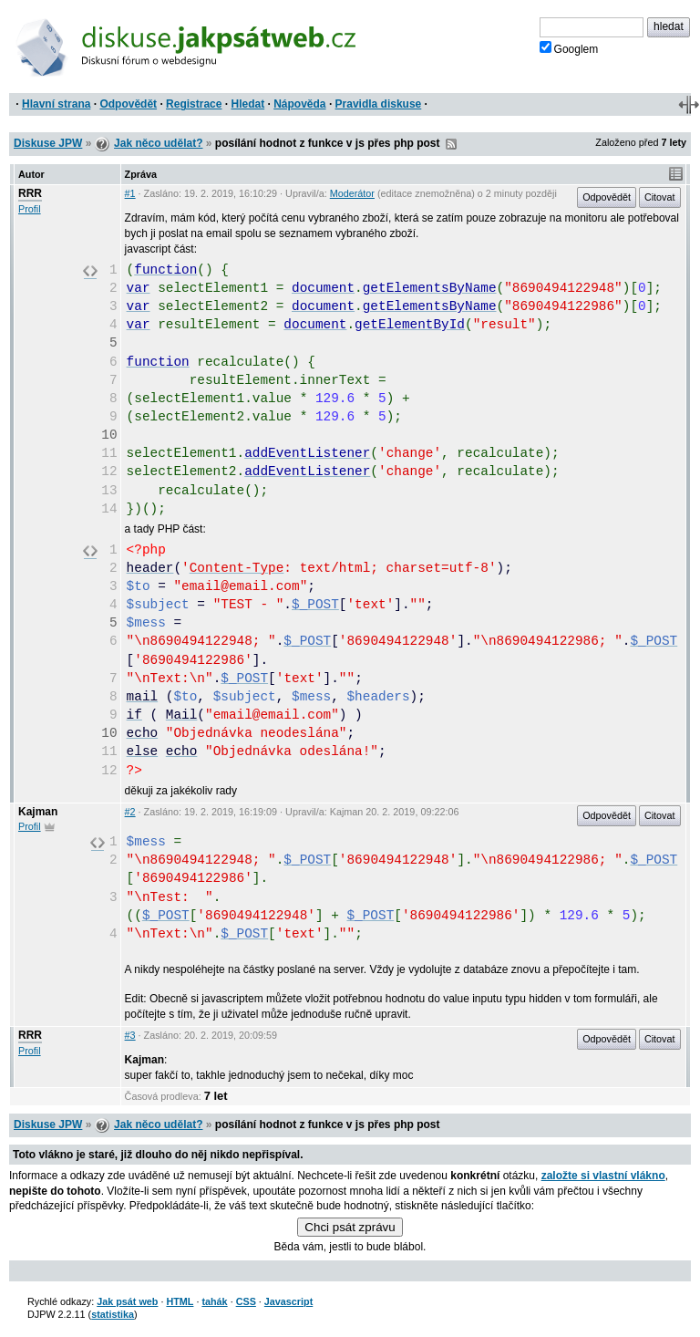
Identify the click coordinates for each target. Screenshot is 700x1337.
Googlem (569, 48)
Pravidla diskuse (378, 104)
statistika (112, 1314)
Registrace (193, 104)
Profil (29, 208)
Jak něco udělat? (158, 143)
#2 (130, 811)
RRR (30, 193)
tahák (214, 1301)
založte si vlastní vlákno (603, 1175)
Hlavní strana (56, 104)
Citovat (659, 197)
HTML (179, 1301)
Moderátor (352, 193)
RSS (451, 144)
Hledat (247, 104)
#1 (130, 193)
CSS (246, 1301)
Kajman (37, 811)
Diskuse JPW (48, 143)
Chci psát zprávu (349, 1227)
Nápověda (299, 104)
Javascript (288, 1301)
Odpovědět (128, 104)
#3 (130, 1035)
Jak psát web (127, 1301)
